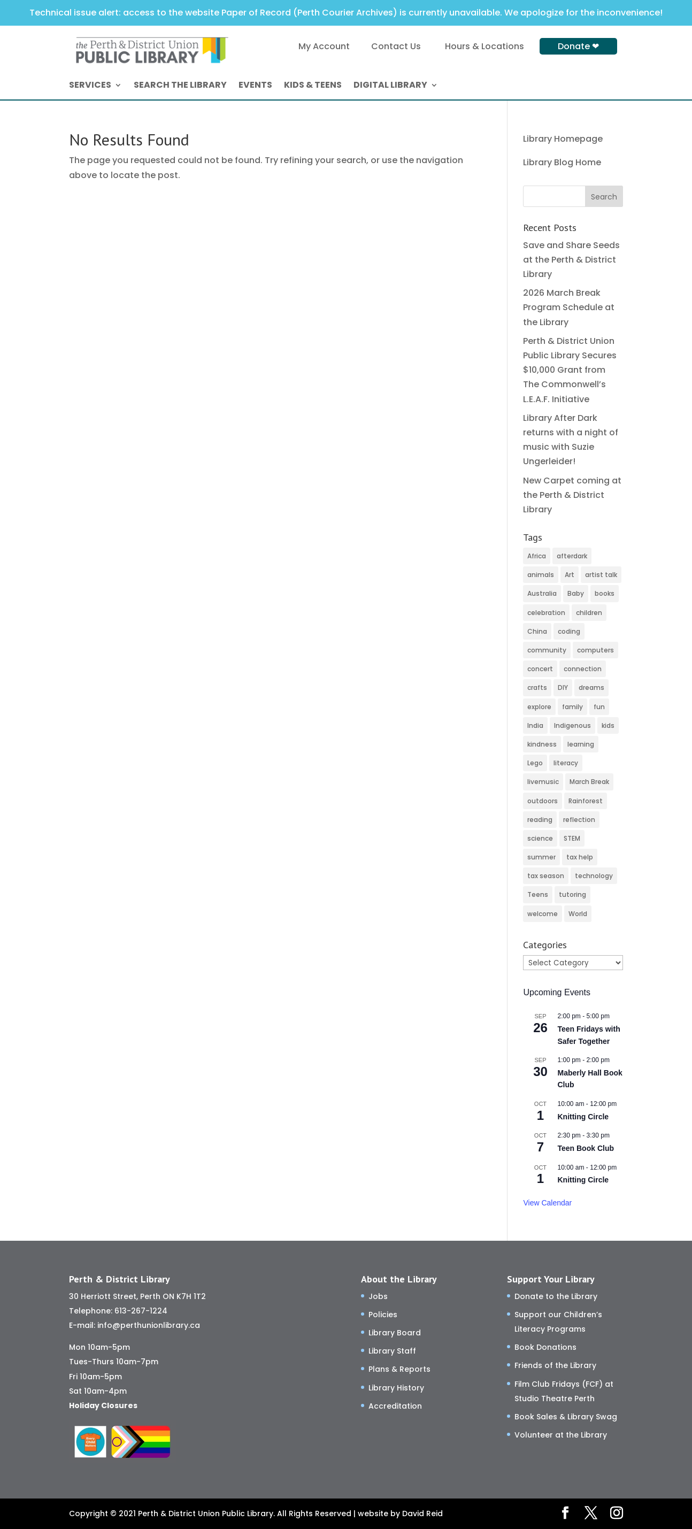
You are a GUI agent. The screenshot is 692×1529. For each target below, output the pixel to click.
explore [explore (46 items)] (539, 706)
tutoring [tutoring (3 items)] (572, 894)
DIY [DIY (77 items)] (563, 687)
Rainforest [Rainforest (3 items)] (585, 800)
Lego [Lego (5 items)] (535, 762)
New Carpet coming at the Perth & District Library (572, 495)
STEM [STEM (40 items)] (572, 838)
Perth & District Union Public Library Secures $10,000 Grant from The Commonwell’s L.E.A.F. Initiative (570, 370)
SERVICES (90, 86)
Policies (382, 1314)
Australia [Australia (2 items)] (542, 593)
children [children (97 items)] (589, 612)
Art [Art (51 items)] (569, 574)
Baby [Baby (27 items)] (575, 593)
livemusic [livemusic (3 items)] (543, 781)
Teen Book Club (585, 1148)
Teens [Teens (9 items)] (537, 894)
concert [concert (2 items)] (540, 668)
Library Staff (392, 1351)
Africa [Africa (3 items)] (536, 555)
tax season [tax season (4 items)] (545, 875)
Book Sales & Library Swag (565, 1416)
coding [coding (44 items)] (569, 631)
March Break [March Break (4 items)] (589, 781)
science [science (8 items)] (540, 838)
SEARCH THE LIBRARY (180, 86)
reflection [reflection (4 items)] (579, 819)
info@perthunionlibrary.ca (148, 1325)
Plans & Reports (399, 1369)
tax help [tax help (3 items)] (579, 857)
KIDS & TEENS (313, 86)
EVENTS (255, 86)
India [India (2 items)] (535, 725)
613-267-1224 (140, 1310)
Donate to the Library (555, 1296)
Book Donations (545, 1347)
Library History (396, 1387)
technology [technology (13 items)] (594, 875)
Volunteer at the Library (560, 1435)
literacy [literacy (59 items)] (565, 762)
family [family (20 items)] (572, 706)
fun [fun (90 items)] (599, 706)
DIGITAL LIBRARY (390, 86)
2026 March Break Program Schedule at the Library (568, 307)
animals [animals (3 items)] (540, 574)
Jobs (378, 1296)
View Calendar (547, 1202)
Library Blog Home (562, 162)
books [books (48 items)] (604, 593)
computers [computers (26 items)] (595, 650)
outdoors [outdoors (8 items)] (542, 800)
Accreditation (395, 1406)
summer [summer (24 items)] (541, 857)
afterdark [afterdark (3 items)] (572, 555)
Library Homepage (563, 139)
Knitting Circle (583, 1116)
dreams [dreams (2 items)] (591, 687)
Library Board (394, 1332)
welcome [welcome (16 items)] (542, 913)
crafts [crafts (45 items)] (537, 687)
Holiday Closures (103, 1405)
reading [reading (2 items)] (539, 819)
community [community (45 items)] (546, 650)
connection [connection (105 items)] (583, 668)
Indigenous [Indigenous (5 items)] (572, 725)
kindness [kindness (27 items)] (542, 744)
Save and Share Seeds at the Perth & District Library (571, 259)
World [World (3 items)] (577, 913)
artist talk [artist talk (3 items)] (601, 574)
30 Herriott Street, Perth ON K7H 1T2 (137, 1296)
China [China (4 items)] (537, 631)
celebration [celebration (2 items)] (546, 612)
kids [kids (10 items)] (608, 725)
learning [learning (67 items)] (580, 744)
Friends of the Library (555, 1365)
